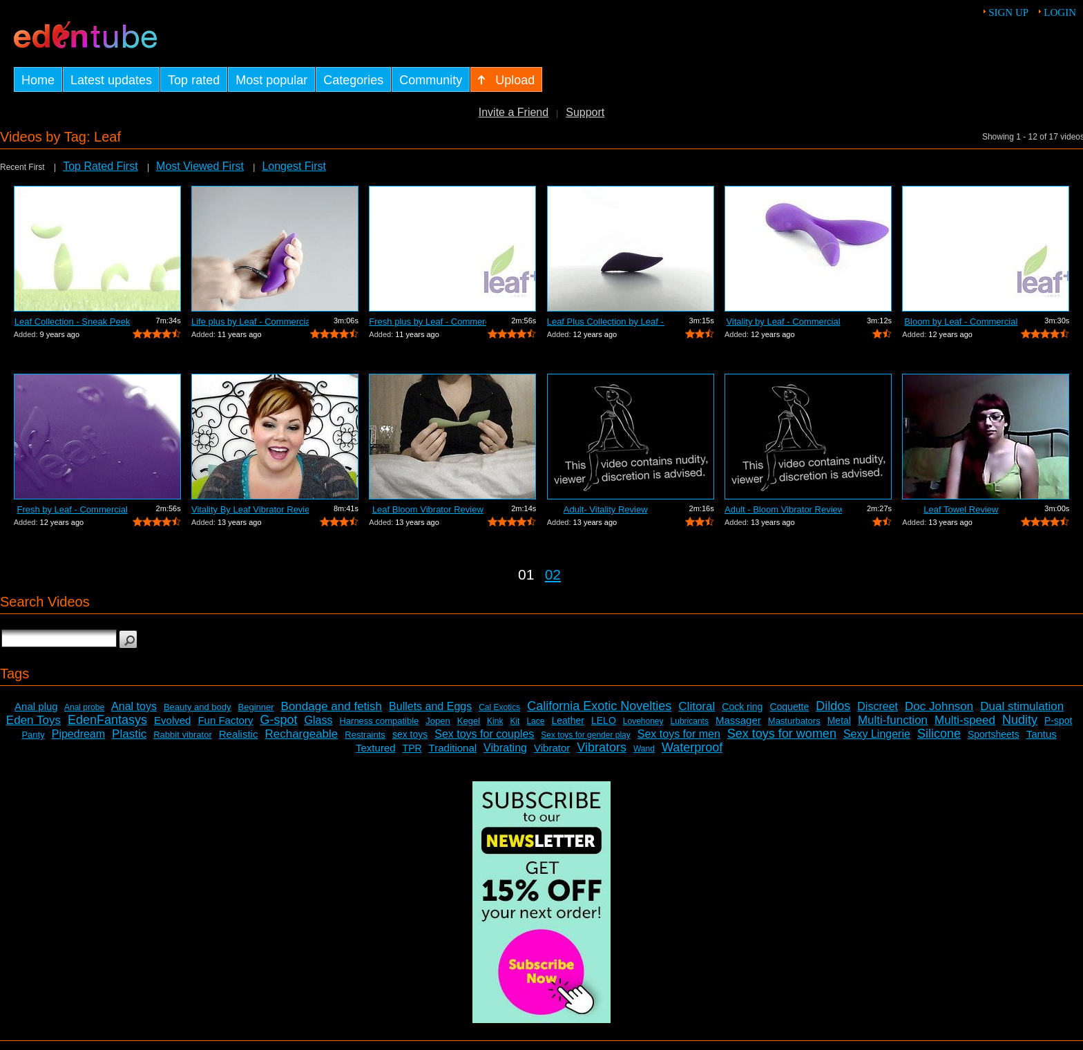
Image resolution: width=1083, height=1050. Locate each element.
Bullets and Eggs (430, 706)
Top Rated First (100, 166)
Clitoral (696, 706)
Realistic (238, 734)
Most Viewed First (200, 166)
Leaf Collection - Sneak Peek (73, 321)
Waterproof (692, 747)
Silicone (939, 734)
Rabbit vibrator (182, 734)
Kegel (468, 721)
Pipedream (78, 734)
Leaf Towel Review (960, 509)
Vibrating (505, 748)
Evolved (172, 720)
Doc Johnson (939, 706)
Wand (644, 749)
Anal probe (84, 707)
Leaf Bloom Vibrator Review (427, 509)
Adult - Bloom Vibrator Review (783, 509)
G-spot (278, 720)
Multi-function (893, 720)
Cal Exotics (499, 707)
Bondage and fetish (332, 706)
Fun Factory (225, 720)
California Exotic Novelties (599, 706)
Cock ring (742, 706)
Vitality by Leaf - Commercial (783, 321)
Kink (495, 721)
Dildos (833, 706)
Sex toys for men (679, 734)
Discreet (877, 706)
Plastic (129, 734)
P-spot (1058, 720)
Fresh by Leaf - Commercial (72, 509)
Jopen (437, 721)
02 (553, 574)
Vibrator (552, 748)
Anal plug (36, 706)
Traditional (453, 748)
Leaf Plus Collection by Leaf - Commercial (605, 321)
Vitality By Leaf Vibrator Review (250, 509)
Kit (514, 721)
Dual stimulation (1022, 706)
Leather (567, 720)
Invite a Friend (513, 112)
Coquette (789, 706)
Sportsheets (993, 734)
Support (585, 112)
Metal (839, 720)
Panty (32, 734)
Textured (376, 748)
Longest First (293, 166)
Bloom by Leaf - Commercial (960, 321)
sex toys (410, 734)
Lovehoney (643, 721)
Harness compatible (379, 721)
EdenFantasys (107, 720)
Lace (535, 721)
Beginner (256, 707)
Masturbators (794, 721)
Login (1060, 12)
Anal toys (134, 706)
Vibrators (601, 747)
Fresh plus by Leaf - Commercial (427, 321)
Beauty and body (197, 707)
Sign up (1008, 12)
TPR (412, 748)
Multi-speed (965, 720)
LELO (603, 720)
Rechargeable (301, 734)
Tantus (1041, 734)
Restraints (365, 734)
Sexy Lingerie (876, 734)
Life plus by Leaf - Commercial (250, 321)
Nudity (1019, 720)
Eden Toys (33, 720)
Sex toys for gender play (585, 735)
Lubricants (690, 721)
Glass (319, 720)
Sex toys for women (781, 734)
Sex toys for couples (484, 734)
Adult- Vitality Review (606, 509)
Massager (738, 720)
